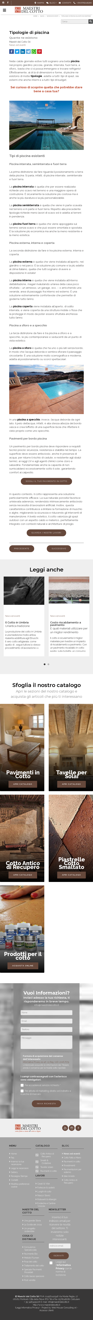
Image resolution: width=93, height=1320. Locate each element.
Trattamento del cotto (34, 1265)
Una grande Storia (32, 1220)
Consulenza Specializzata (30, 1248)
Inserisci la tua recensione (17, 1162)
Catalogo (42, 1145)
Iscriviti (59, 1256)
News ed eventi (17, 45)
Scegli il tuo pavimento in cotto (46, 481)
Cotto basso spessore (34, 1276)
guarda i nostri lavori (46, 533)
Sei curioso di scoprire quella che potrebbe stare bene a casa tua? (46, 89)
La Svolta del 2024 (33, 1224)
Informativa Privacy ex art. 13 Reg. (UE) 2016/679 (46, 1062)
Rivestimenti (69, 1165)
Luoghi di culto (44, 1191)
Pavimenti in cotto (48, 1171)
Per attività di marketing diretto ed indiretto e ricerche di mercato (46, 1092)
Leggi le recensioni (19, 1168)
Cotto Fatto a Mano (72, 1157)
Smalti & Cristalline (45, 1161)
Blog (50, 3)
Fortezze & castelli (46, 1187)
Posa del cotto (30, 1261)
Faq (12, 1157)
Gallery (14, 1172)
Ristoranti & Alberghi (46, 1199)
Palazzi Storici (43, 1195)
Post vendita (29, 1280)
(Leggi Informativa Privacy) (27, 1307)
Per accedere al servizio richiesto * (41, 1085)
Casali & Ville (43, 1183)
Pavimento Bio (31, 1253)
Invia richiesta (46, 1103)
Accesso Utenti (46, 1310)
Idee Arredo (69, 1176)
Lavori (40, 1175)
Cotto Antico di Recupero (47, 1155)
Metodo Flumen (31, 1257)
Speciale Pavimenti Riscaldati (33, 1270)
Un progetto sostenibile (29, 1229)
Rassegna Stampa (19, 1176)
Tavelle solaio (46, 1167)
